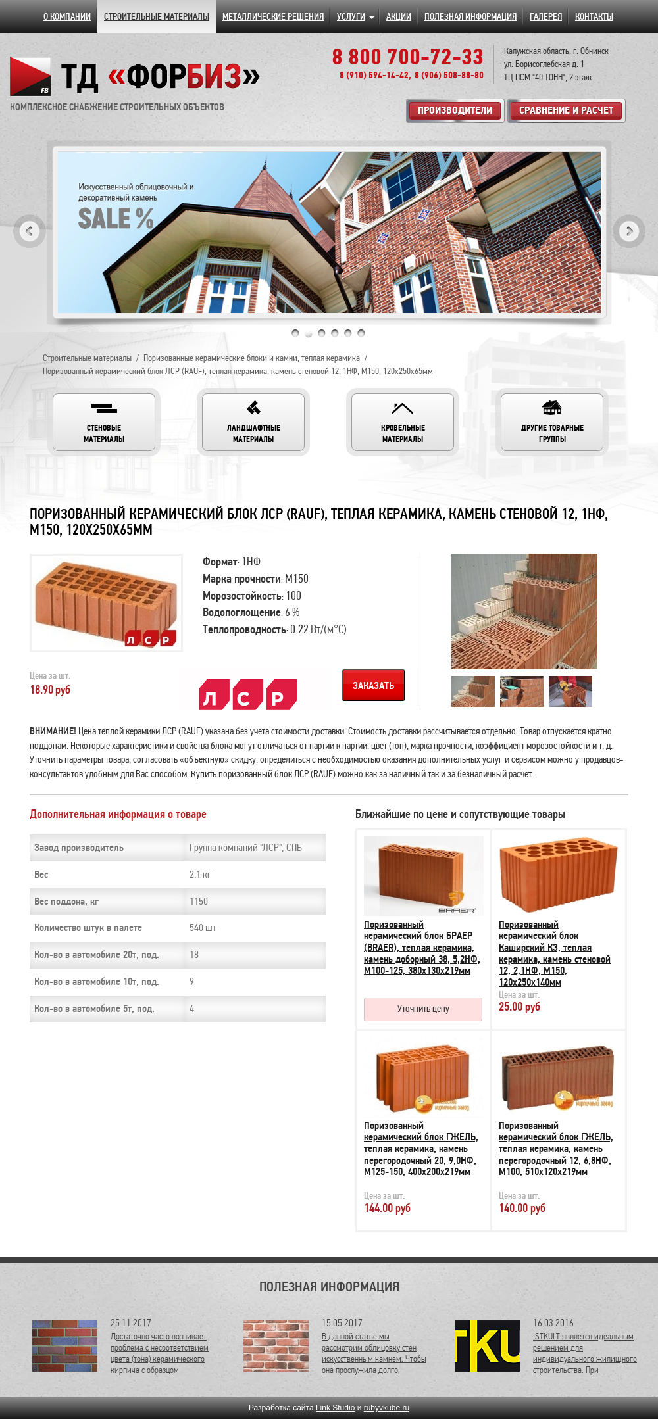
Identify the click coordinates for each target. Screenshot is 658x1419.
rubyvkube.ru (386, 1407)
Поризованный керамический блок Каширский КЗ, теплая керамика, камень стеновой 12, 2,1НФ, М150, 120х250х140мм (555, 953)
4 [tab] (335, 333)
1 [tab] (295, 333)
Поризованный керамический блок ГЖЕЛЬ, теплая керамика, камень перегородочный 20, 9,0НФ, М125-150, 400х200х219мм (421, 1149)
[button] (104, 422)
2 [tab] (309, 333)
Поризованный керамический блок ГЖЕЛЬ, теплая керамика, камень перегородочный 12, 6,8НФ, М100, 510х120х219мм (556, 1149)
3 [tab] (322, 333)
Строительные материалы (87, 358)
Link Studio (335, 1407)
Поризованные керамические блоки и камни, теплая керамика (251, 358)
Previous (29, 231)
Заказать (373, 686)
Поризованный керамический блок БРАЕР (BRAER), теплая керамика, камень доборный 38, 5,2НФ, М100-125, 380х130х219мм (422, 947)
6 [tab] (361, 333)
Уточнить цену (423, 1009)
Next (629, 231)
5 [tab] (348, 333)
